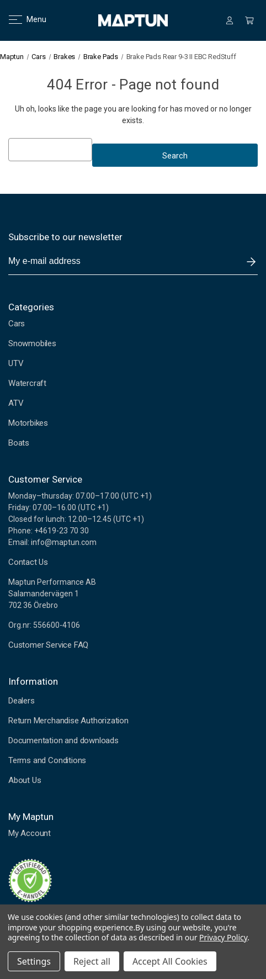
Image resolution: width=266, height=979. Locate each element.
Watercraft (27, 383)
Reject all (91, 961)
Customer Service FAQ (48, 645)
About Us (24, 780)
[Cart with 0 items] (249, 20)
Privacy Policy (223, 937)
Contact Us (28, 562)
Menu (21, 19)
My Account (29, 833)
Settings (34, 961)
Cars (16, 324)
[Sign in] (230, 20)
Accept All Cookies (170, 961)
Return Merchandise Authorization (68, 721)
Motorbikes (28, 423)
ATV (15, 403)
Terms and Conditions (47, 760)
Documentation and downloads (63, 740)
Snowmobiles (32, 343)
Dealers (21, 701)
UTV (15, 363)
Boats (18, 443)
